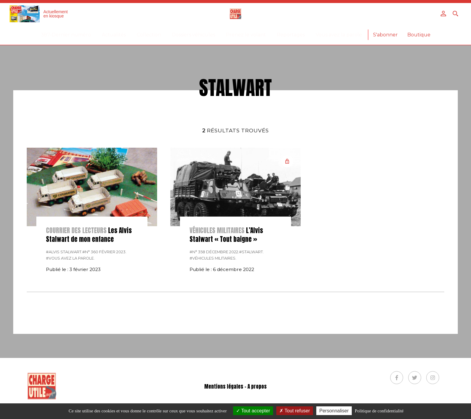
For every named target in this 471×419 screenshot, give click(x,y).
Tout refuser (294, 410)
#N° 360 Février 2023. (104, 252)
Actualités (114, 35)
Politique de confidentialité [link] (379, 410)
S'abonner (385, 35)
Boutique (418, 35)
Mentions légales (223, 386)
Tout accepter (253, 410)
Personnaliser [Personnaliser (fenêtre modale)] (334, 410)
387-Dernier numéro (66, 35)
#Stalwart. (251, 252)
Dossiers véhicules (193, 35)
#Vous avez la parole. (70, 258)
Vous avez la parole (339, 35)
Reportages (291, 35)
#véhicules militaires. (213, 258)
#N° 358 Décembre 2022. (214, 252)
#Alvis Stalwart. (64, 252)
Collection (149, 35)
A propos (257, 386)
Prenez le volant (246, 35)
